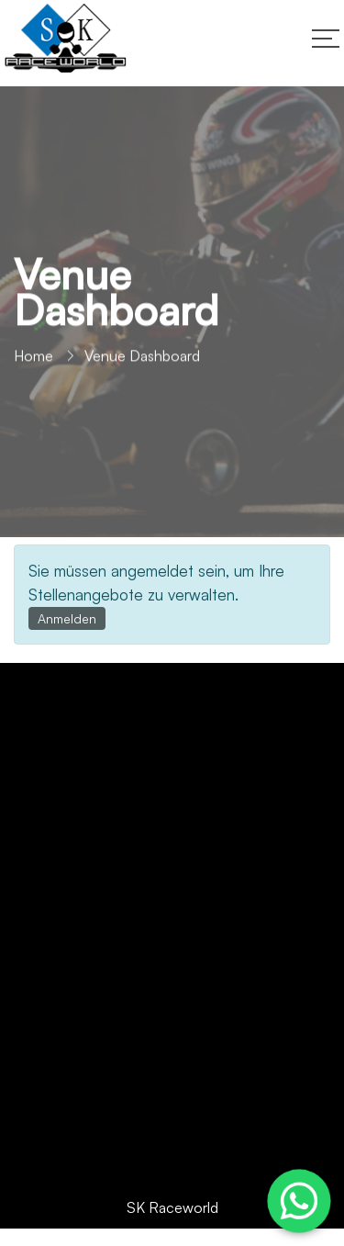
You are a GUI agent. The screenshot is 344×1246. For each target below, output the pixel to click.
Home (33, 361)
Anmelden (67, 618)
